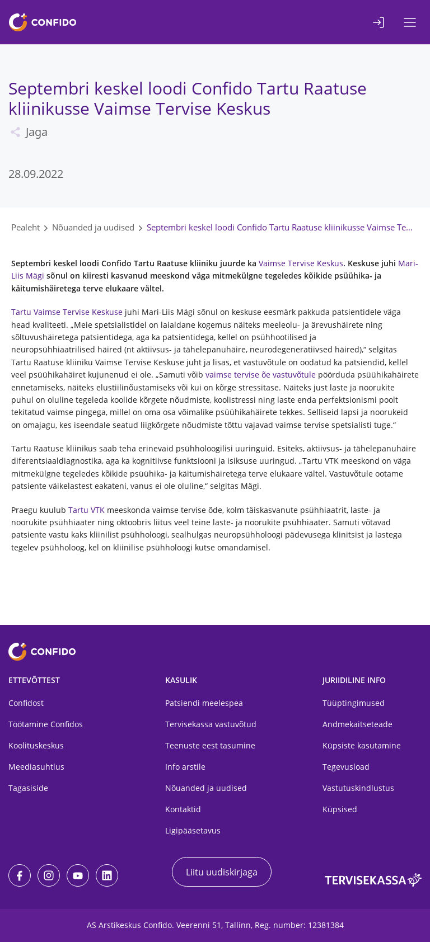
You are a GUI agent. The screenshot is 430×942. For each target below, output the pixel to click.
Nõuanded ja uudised (93, 227)
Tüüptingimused (353, 703)
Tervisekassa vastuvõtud (210, 724)
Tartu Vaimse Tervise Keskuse (67, 312)
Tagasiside (28, 788)
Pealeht (25, 227)
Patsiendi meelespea (204, 703)
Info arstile (185, 766)
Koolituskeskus (36, 745)
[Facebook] (19, 875)
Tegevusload (346, 766)
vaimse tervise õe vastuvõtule (260, 374)
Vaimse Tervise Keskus (301, 263)
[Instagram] (49, 875)
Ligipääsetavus (193, 830)
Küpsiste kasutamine (361, 745)
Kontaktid (183, 809)
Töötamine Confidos (45, 724)
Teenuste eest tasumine (210, 745)
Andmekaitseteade (357, 724)
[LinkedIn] (107, 875)
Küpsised (339, 809)
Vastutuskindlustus (358, 788)
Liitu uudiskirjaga (222, 872)
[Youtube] (78, 875)
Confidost (26, 703)
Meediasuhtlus (36, 766)
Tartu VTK (86, 510)
